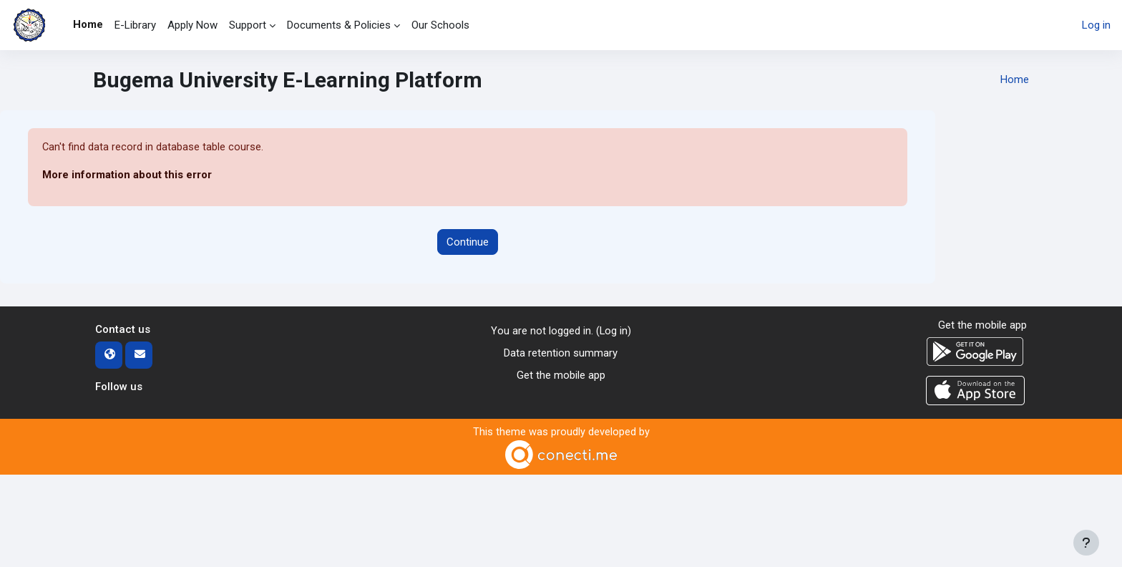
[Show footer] (1086, 543)
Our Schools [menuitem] (440, 25)
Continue (468, 242)
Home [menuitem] (88, 24)
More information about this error (127, 175)
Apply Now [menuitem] (192, 25)
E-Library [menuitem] (135, 25)
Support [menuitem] (247, 25)
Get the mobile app (561, 375)
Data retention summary (561, 352)
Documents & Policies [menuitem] (339, 25)
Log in (1096, 25)
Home (1014, 80)
